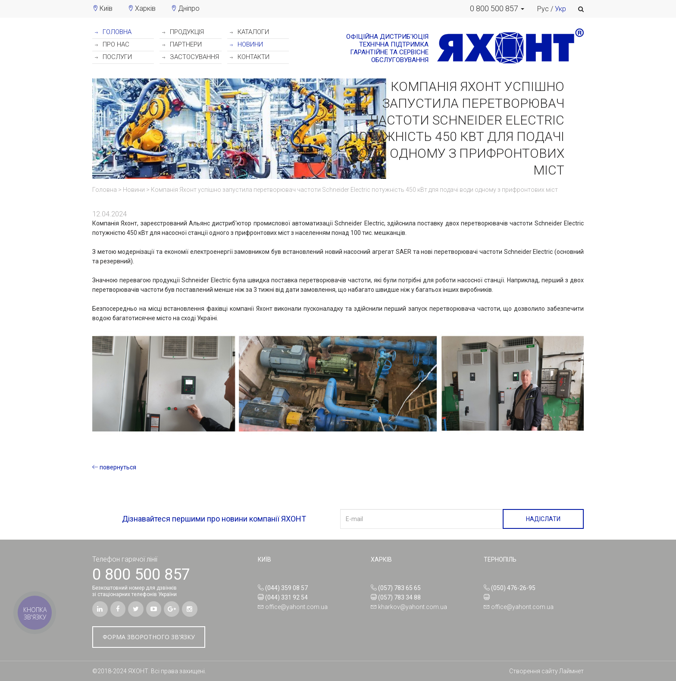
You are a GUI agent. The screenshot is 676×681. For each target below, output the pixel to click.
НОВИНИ (246, 44)
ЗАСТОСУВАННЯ (190, 57)
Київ (106, 8)
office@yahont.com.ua (296, 606)
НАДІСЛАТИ (543, 518)
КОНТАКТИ (249, 57)
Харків (145, 8)
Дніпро (189, 8)
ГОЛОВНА (113, 32)
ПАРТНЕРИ (182, 44)
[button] (497, 8)
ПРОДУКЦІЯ (183, 32)
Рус (543, 9)
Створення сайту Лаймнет (546, 671)
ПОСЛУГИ (113, 57)
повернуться (114, 467)
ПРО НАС (112, 44)
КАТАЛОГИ (249, 32)
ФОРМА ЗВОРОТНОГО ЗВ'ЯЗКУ (149, 637)
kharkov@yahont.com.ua (412, 606)
